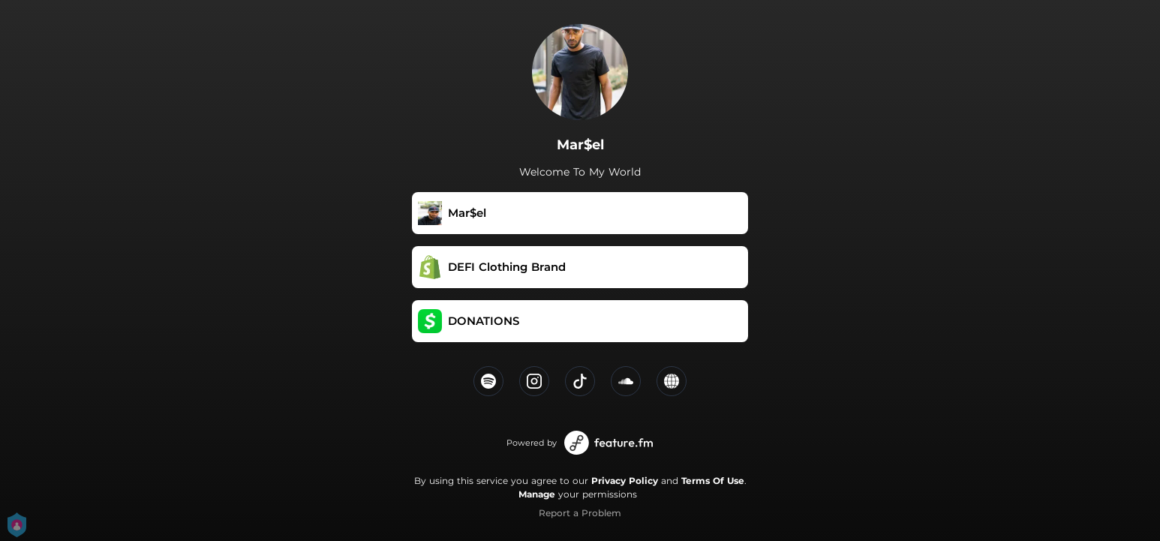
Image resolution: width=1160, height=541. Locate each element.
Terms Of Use (712, 480)
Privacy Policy (624, 480)
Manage (536, 494)
